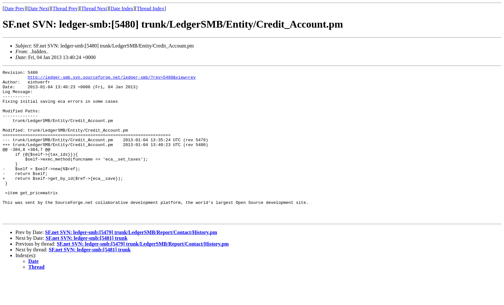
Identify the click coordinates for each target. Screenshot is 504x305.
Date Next (38, 8)
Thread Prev (65, 8)
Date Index (122, 8)
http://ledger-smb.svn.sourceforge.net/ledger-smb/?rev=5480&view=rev (112, 79)
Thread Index (150, 8)
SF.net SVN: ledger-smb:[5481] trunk (87, 268)
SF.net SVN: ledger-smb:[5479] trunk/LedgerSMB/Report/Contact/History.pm (131, 262)
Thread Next (94, 8)
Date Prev (14, 8)
